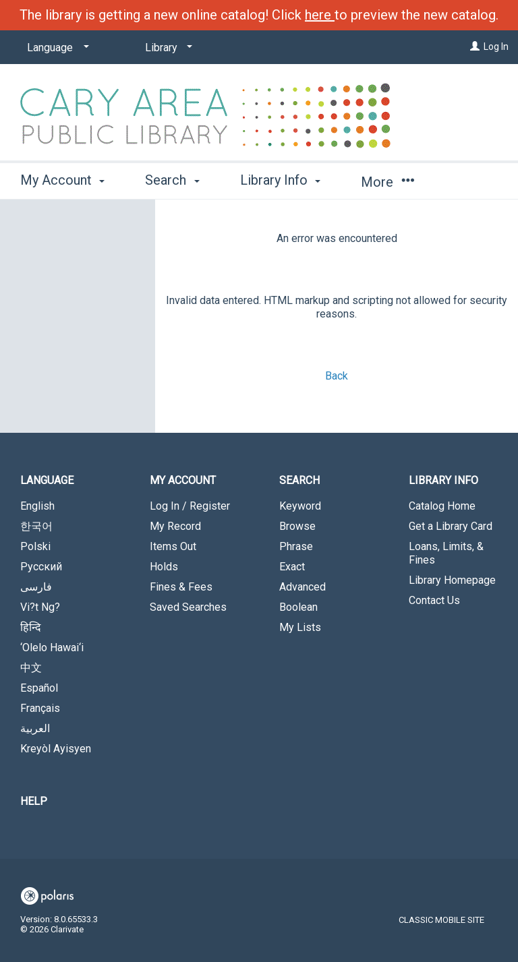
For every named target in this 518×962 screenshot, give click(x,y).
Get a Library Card (450, 526)
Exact (292, 566)
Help (33, 801)
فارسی (36, 586)
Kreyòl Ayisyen (55, 748)
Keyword (300, 506)
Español (39, 688)
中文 (31, 667)
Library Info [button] (280, 180)
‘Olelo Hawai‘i (52, 647)
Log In (496, 46)
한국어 (36, 526)
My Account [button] (62, 180)
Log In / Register (190, 506)
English (37, 506)
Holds (164, 566)
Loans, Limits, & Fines (446, 553)
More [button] (387, 182)
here (320, 15)
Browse (297, 526)
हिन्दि (30, 627)
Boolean (298, 607)
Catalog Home (442, 506)
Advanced (302, 586)
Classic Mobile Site (441, 920)
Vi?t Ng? (40, 607)
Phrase (296, 546)
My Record (175, 526)
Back (336, 375)
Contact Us (434, 600)
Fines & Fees (181, 586)
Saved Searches (188, 607)
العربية (35, 728)
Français (40, 708)
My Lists (300, 627)
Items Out (173, 546)
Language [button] (47, 480)
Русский (41, 566)
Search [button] (172, 180)
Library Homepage (452, 580)
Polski (35, 546)
